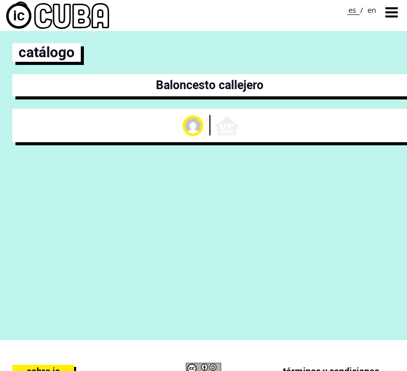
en (371, 10)
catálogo (47, 52)
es (352, 10)
